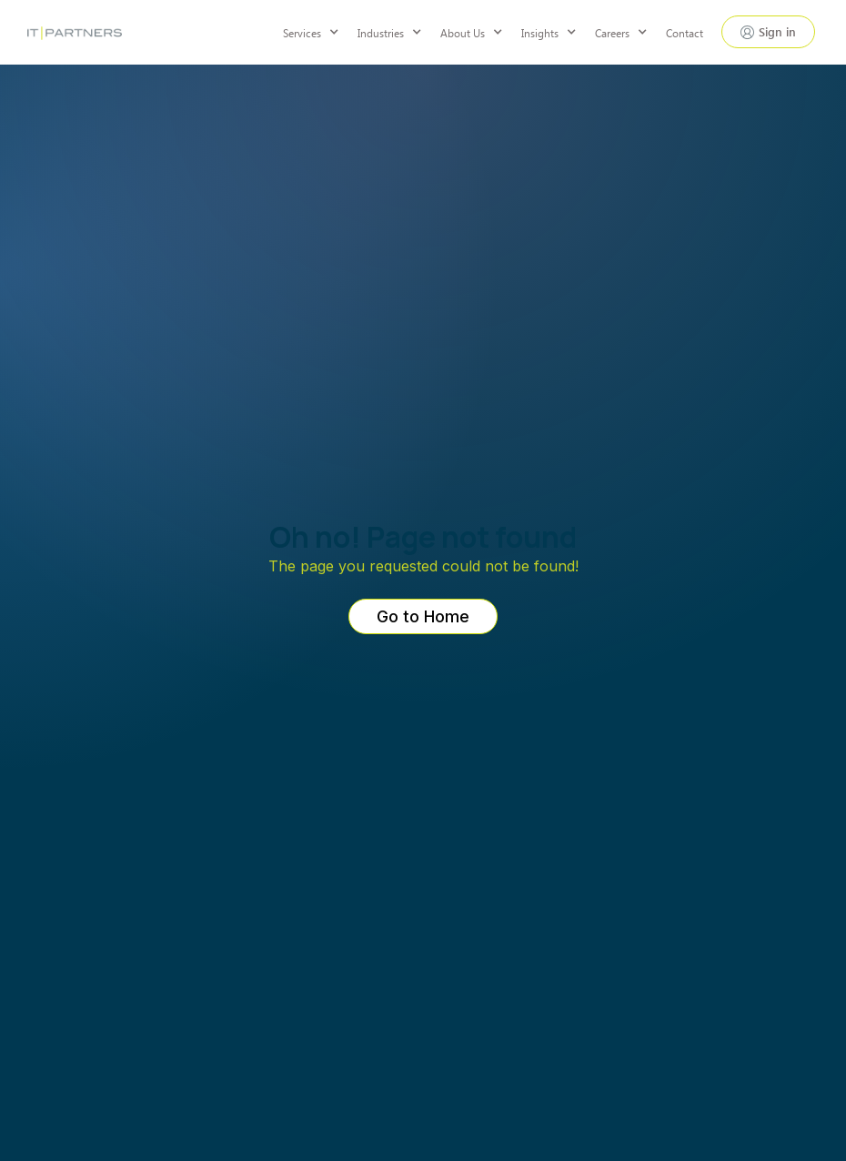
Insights (540, 32)
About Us (462, 32)
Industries (381, 32)
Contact (684, 32)
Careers (612, 32)
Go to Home (423, 616)
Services (302, 32)
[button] (320, 32)
